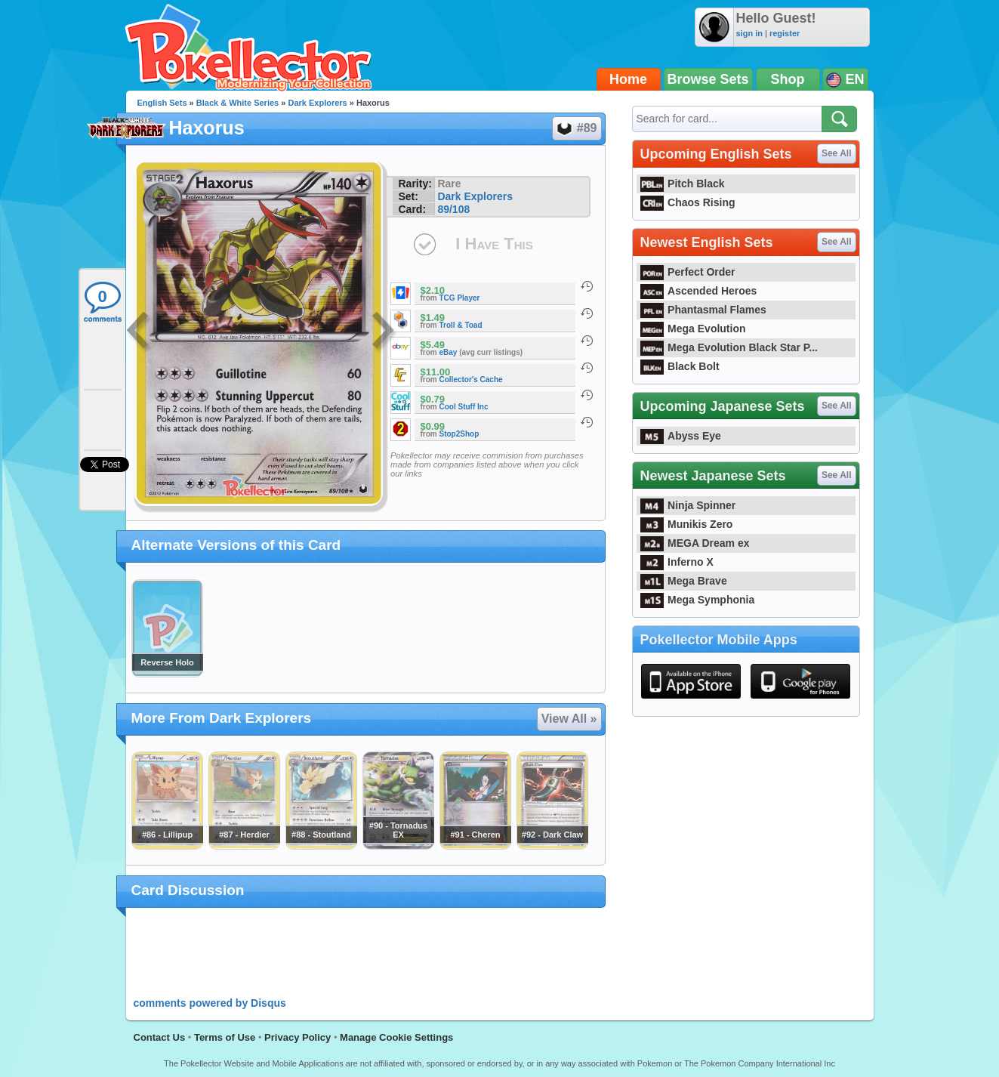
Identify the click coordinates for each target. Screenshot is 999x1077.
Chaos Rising (687, 202)
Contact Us (160, 1037)
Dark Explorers (317, 102)
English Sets (162, 102)
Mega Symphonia (697, 600)
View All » (569, 718)
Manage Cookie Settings (396, 1037)
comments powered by (210, 1003)
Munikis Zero (686, 524)
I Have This (493, 243)
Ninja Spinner (688, 505)
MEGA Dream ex (695, 543)
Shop (788, 79)
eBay (448, 352)
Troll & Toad (461, 325)
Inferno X (677, 562)
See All (837, 153)
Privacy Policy (297, 1037)
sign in (749, 33)
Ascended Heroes (698, 291)
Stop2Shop (459, 434)
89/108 (453, 209)
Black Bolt (680, 366)
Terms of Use (224, 1037)
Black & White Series (237, 102)
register (784, 33)
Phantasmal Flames (703, 310)
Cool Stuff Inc (464, 407)
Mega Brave (683, 581)
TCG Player (459, 298)
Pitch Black (682, 183)
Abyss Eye (680, 436)
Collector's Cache (471, 379)
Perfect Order (687, 272)
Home (628, 79)
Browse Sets (708, 79)
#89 (576, 128)
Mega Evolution (693, 328)
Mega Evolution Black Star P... (729, 347)
